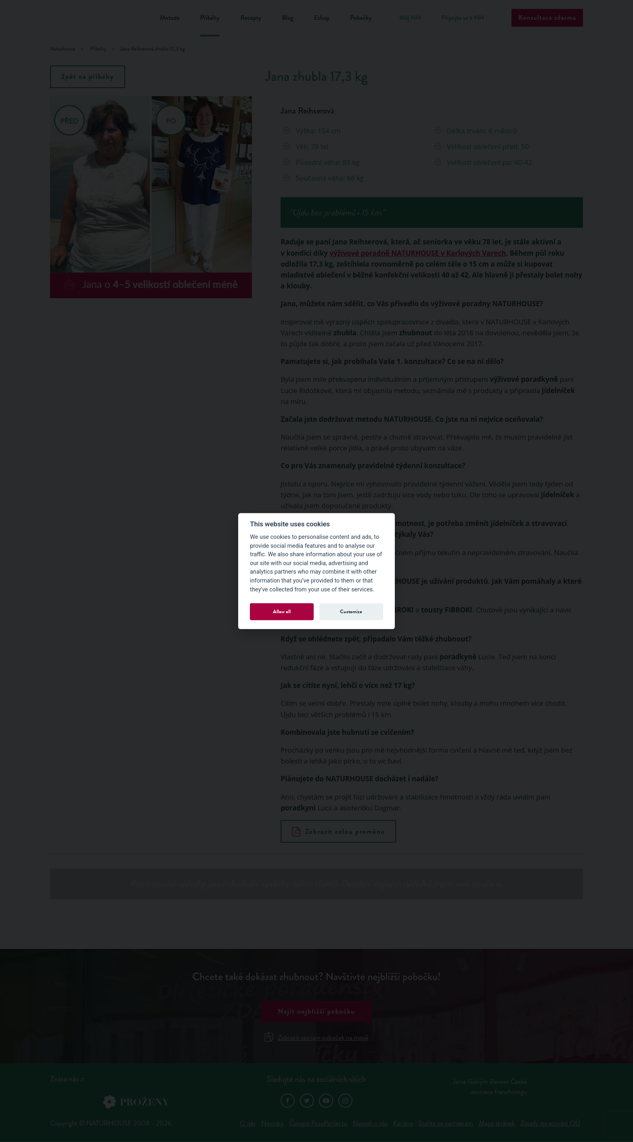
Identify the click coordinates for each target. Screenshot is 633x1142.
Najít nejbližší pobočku (316, 1011)
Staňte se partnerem (445, 1123)
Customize (351, 611)
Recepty (250, 18)
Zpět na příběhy (87, 77)
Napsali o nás (370, 1123)
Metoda (170, 18)
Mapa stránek (497, 1123)
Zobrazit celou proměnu (338, 832)
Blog (287, 18)
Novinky (272, 1123)
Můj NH (410, 18)
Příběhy (210, 18)
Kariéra (403, 1123)
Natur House (94, 19)
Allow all (282, 611)
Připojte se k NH (462, 18)
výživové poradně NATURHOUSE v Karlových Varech (417, 253)
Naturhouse (62, 49)
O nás (248, 1123)
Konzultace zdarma (547, 18)
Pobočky (361, 18)
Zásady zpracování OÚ (550, 1123)
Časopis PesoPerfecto (318, 1123)
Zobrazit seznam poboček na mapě (317, 1038)
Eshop (321, 18)
